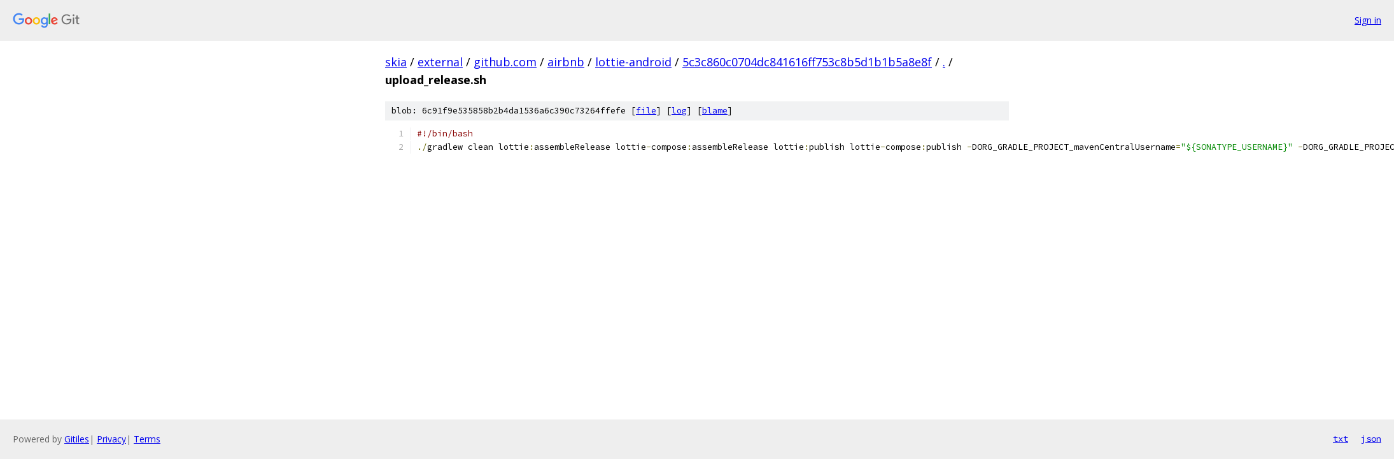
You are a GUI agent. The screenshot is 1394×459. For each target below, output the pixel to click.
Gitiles (76, 439)
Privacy (111, 439)
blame (715, 110)
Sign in (1368, 20)
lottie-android (633, 61)
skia (396, 61)
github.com (505, 61)
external (440, 61)
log (679, 110)
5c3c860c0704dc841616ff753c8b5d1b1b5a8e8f (807, 61)
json (1371, 438)
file (646, 110)
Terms (147, 439)
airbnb (565, 61)
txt (1340, 438)
